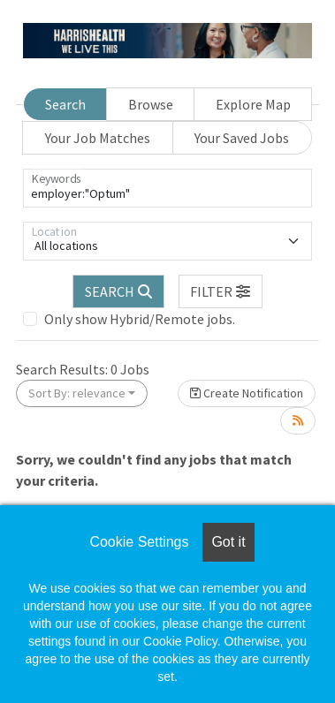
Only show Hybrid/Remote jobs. (139, 319)
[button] (221, 291)
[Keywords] (167, 188)
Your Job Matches (97, 138)
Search (65, 104)
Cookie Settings (138, 541)
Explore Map (253, 104)
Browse (150, 104)
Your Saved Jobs (241, 138)
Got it (228, 541)
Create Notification (246, 393)
